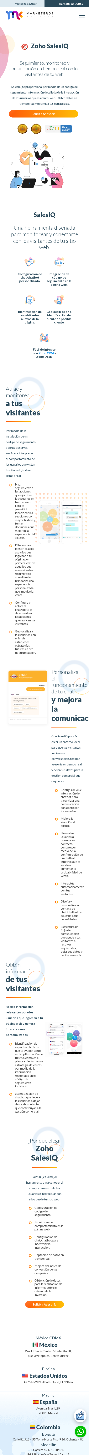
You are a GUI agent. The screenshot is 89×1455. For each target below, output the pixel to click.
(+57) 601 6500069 (70, 3)
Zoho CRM (46, 353)
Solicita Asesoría (43, 114)
